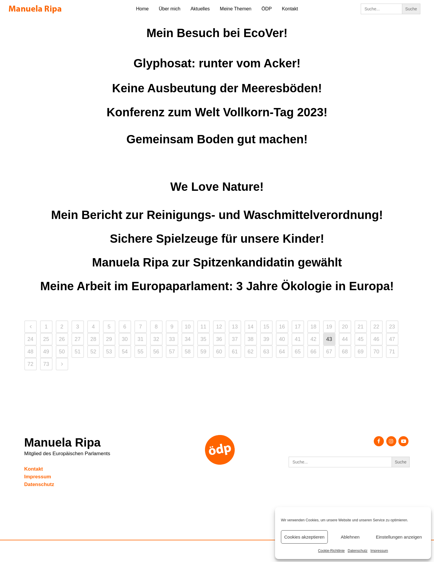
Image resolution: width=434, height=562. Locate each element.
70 (376, 352)
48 (30, 352)
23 (392, 327)
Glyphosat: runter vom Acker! (217, 63)
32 (156, 339)
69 (360, 352)
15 (266, 327)
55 (140, 352)
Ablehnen (350, 536)
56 (156, 352)
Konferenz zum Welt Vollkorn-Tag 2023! (217, 112)
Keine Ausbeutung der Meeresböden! (217, 88)
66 (313, 352)
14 (250, 327)
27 (77, 339)
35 (203, 339)
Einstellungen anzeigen (399, 536)
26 (62, 339)
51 (77, 352)
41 (298, 339)
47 (392, 339)
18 (313, 327)
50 (62, 352)
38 (250, 339)
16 (282, 327)
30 (125, 339)
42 (313, 339)
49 (46, 352)
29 (109, 339)
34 (187, 339)
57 (172, 352)
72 (30, 364)
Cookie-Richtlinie (331, 551)
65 (298, 352)
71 (392, 352)
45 (360, 339)
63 (266, 352)
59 (203, 352)
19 (329, 327)
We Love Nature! (217, 186)
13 (235, 327)
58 (187, 352)
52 (93, 352)
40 (282, 339)
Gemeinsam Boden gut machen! (217, 139)
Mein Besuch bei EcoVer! (217, 32)
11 (203, 327)
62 (250, 352)
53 (109, 352)
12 (219, 327)
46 (376, 339)
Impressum (379, 551)
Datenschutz (358, 551)
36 (219, 339)
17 (298, 327)
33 (172, 339)
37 (235, 339)
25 (46, 339)
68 (345, 352)
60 (219, 352)
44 (345, 339)
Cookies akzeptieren (304, 536)
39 (266, 339)
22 (376, 327)
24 (30, 339)
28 (93, 339)
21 (360, 327)
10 (187, 327)
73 (46, 364)
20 (345, 327)
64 (282, 352)
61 (235, 352)
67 (329, 352)
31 (140, 339)
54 (125, 352)
